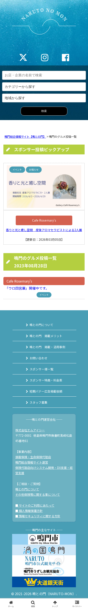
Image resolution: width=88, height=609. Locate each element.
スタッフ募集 (38, 402)
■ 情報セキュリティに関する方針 (37, 516)
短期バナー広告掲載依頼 (46, 391)
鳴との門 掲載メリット (46, 336)
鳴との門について (41, 325)
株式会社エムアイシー (30, 430)
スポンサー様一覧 (41, 369)
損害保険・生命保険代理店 (33, 457)
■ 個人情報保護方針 (29, 511)
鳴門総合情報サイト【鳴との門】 (25, 137)
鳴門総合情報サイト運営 (31, 462)
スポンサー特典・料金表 (46, 380)
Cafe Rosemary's (44, 220)
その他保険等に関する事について (37, 494)
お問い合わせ (38, 358)
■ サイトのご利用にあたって (34, 505)
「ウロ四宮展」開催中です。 (26, 288)
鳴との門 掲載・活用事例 (47, 347)
